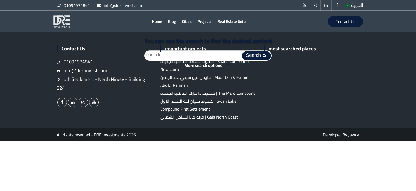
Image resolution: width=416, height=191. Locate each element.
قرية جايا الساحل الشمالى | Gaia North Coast (199, 119)
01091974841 (75, 63)
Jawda (353, 137)
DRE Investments (109, 137)
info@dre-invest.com (82, 72)
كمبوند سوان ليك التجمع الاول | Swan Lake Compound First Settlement (198, 107)
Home (157, 22)
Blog (172, 22)
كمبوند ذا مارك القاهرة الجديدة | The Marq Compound (207, 95)
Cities (187, 22)
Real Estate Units (232, 22)
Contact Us (345, 23)
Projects (204, 22)
